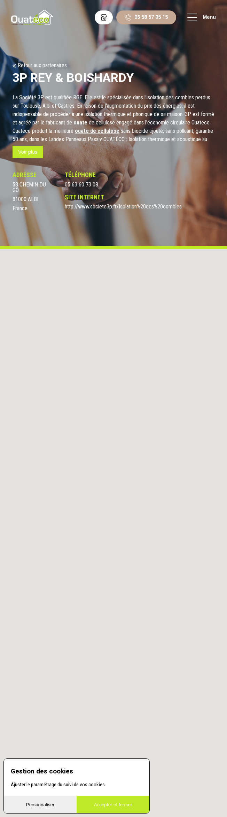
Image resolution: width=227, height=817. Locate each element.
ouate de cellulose (97, 131)
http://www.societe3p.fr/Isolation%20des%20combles (123, 206)
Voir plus (27, 152)
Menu (201, 17)
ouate (80, 122)
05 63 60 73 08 (81, 185)
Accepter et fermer (113, 804)
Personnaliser (40, 804)
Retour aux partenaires (42, 65)
